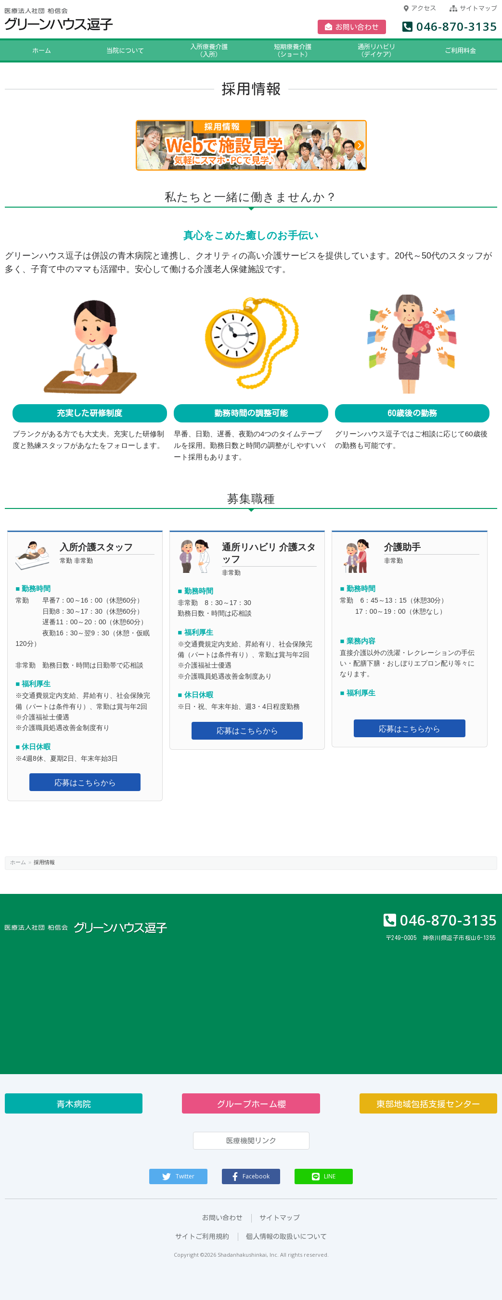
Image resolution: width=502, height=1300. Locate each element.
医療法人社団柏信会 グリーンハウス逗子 (87, 19)
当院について (86, 50)
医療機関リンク (251, 1140)
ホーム (20, 50)
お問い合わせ (352, 26)
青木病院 (73, 1104)
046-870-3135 (449, 26)
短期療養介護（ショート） (271, 50)
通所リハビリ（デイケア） (364, 50)
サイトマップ (473, 8)
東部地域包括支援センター (428, 1104)
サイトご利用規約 (202, 1236)
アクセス (420, 8)
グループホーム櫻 (251, 1104)
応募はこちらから (85, 783)
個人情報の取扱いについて (286, 1236)
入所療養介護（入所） (179, 50)
